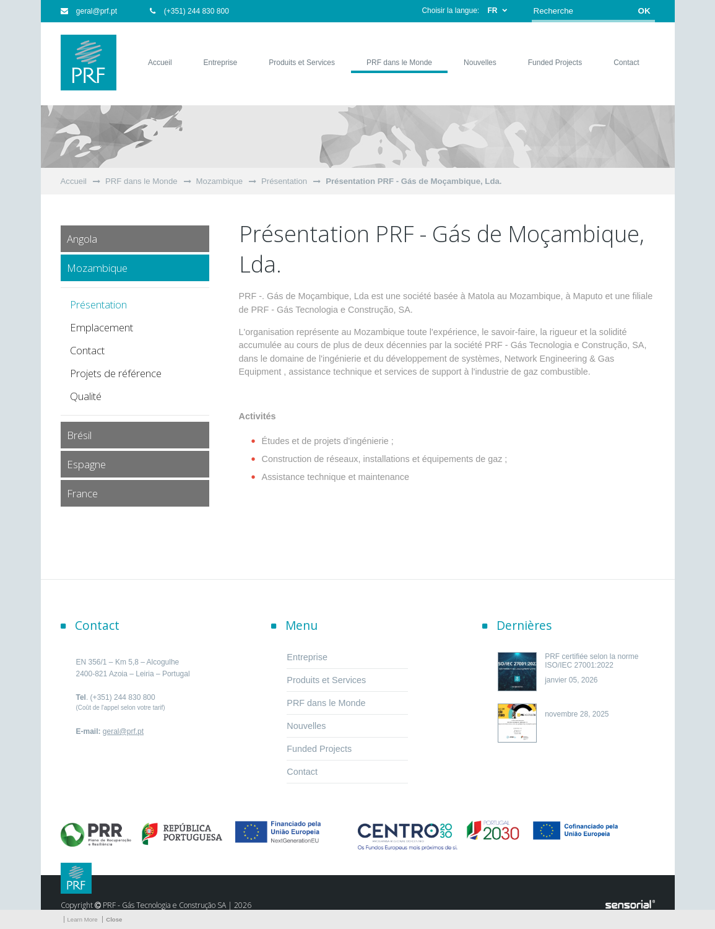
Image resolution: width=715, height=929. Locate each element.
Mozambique (219, 181)
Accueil (74, 181)
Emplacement (101, 327)
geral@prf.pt (89, 11)
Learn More (82, 919)
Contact (87, 350)
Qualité (86, 396)
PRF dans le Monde (141, 181)
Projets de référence (116, 373)
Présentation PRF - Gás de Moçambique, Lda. (413, 181)
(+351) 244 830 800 (189, 11)
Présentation (284, 181)
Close (114, 919)
